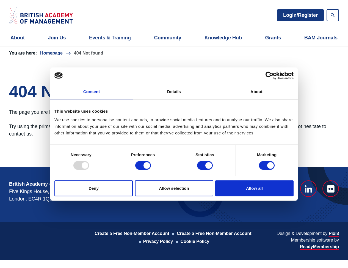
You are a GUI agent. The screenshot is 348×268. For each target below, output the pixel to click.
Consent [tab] (91, 91)
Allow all (254, 188)
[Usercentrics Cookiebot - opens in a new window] (269, 75)
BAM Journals (321, 37)
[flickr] (330, 188)
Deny (94, 188)
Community (167, 37)
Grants (273, 37)
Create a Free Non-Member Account (132, 233)
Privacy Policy (158, 241)
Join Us (57, 37)
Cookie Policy (195, 241)
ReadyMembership (319, 246)
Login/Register (300, 15)
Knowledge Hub (223, 37)
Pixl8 (334, 233)
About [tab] (256, 91)
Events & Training (110, 37)
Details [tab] (174, 91)
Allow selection (174, 188)
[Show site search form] (333, 15)
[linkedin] (308, 188)
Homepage (51, 53)
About (17, 37)
